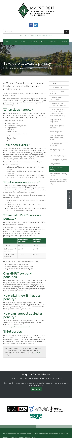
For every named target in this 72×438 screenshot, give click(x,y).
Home (7, 42)
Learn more (36, 389)
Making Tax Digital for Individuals (57, 151)
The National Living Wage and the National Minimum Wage (58, 182)
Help (40, 433)
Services (23, 42)
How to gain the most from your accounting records (57, 138)
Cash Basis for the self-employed (57, 92)
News (43, 42)
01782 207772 (24, 35)
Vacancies (53, 42)
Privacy (36, 433)
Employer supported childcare (57, 127)
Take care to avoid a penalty (56, 169)
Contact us (63, 42)
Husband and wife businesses (56, 145)
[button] (69, 199)
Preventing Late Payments (58, 160)
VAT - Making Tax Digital (58, 156)
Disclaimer (30, 433)
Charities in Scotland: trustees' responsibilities (58, 104)
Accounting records (56, 132)
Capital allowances (56, 87)
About (15, 42)
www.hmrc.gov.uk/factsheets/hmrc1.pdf (16, 327)
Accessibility (23, 433)
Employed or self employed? (55, 121)
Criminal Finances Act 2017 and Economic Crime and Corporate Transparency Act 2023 (57, 113)
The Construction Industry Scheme (58, 175)
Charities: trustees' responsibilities (56, 98)
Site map (16, 433)
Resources (34, 42)
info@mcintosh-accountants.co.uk (41, 35)
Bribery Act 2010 (55, 83)
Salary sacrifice (55, 164)
